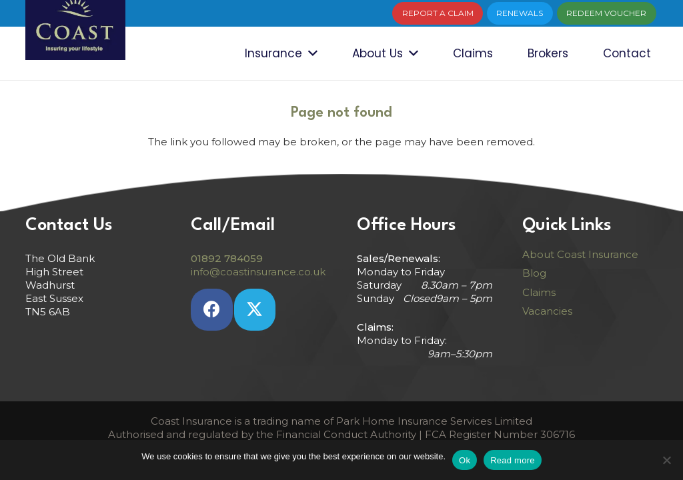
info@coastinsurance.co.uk (258, 271)
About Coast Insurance (580, 254)
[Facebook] (212, 310)
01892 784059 (227, 258)
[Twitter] (255, 310)
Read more (512, 460)
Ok (464, 460)
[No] (666, 460)
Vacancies (547, 311)
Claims (539, 292)
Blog (534, 273)
